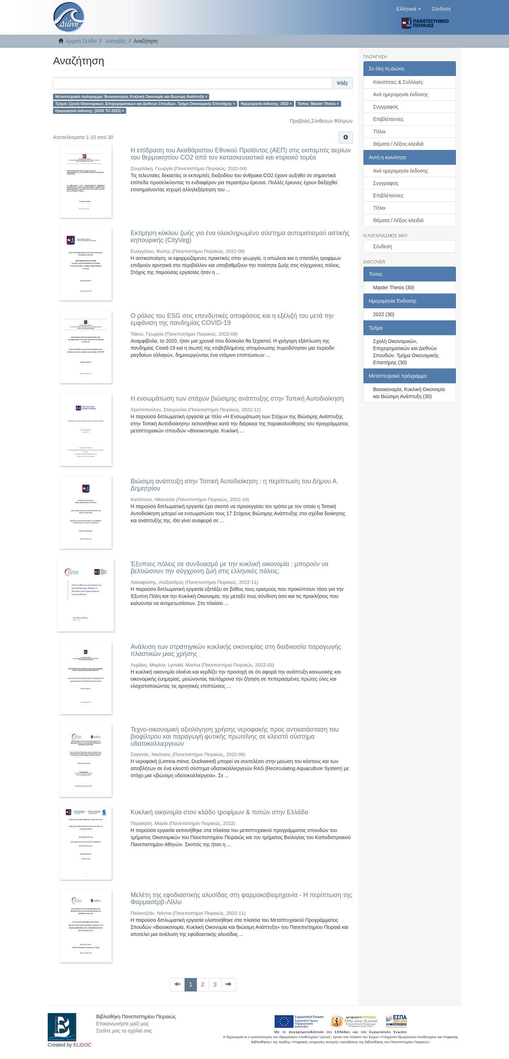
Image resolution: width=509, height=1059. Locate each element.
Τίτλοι (379, 131)
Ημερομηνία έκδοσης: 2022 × (266, 103)
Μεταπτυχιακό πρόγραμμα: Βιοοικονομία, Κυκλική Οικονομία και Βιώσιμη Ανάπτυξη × (131, 96)
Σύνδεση (382, 246)
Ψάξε (342, 83)
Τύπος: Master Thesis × (318, 103)
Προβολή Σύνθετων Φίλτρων (321, 121)
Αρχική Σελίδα (81, 41)
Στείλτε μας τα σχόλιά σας (124, 1031)
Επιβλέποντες (388, 119)
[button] (408, 9)
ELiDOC (82, 1045)
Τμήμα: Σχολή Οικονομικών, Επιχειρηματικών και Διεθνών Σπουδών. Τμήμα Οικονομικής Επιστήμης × (145, 103)
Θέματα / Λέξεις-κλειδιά (398, 144)
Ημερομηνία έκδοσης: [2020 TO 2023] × (89, 111)
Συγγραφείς (386, 107)
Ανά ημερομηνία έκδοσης (400, 94)
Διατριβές (115, 41)
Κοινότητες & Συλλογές (398, 82)
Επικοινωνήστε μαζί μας (122, 1023)
